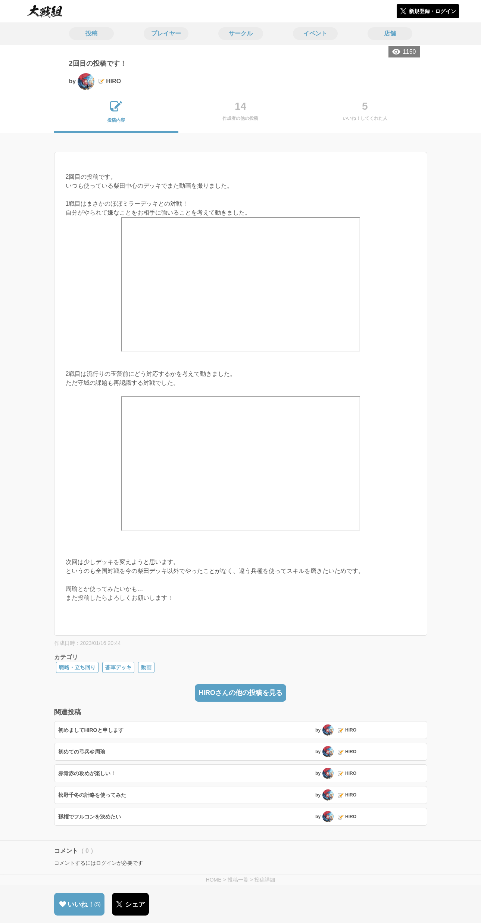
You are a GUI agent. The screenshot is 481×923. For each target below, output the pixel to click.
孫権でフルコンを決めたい (89, 817)
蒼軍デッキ (118, 667)
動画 (146, 667)
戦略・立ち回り (77, 667)
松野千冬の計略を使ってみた (92, 795)
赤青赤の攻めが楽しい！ (87, 773)
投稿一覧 (238, 880)
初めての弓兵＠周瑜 (81, 752)
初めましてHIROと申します (91, 730)
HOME (214, 880)
